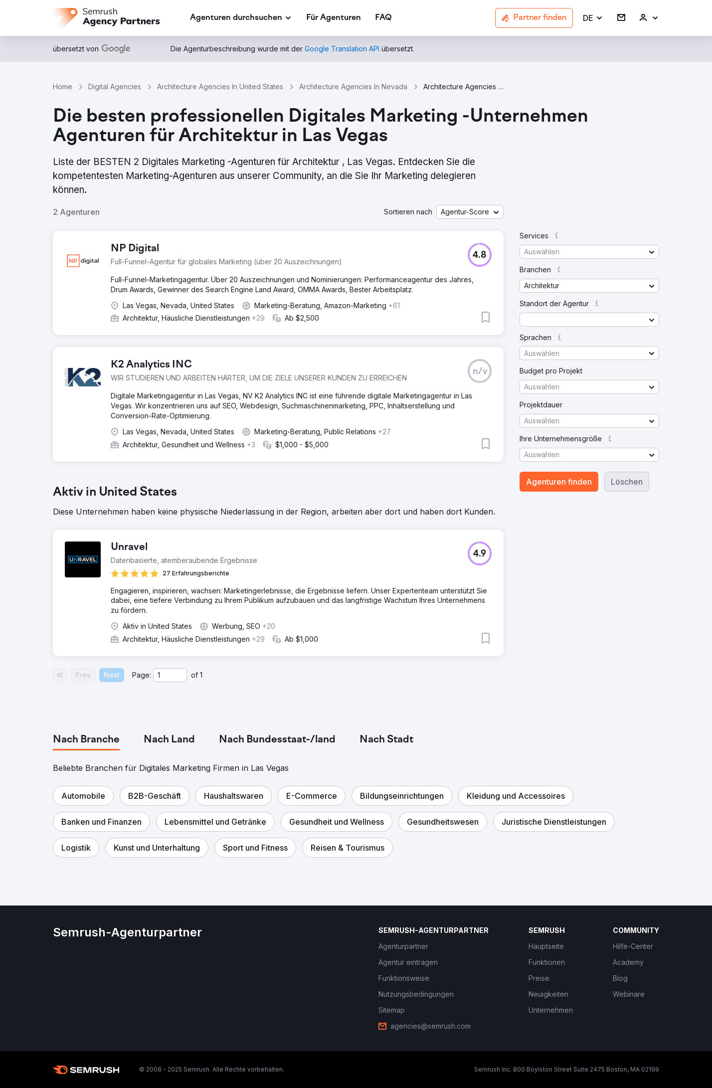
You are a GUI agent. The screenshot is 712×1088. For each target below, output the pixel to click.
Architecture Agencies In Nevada (353, 86)
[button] (593, 18)
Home (62, 86)
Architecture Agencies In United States (220, 86)
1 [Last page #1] (201, 675)
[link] (333, 18)
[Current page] (170, 675)
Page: (141, 675)
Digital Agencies (114, 86)
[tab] (86, 740)
